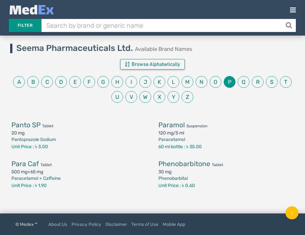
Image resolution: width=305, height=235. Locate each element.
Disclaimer (116, 224)
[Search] (289, 25)
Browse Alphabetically (152, 64)
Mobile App (174, 224)
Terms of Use (144, 224)
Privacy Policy (86, 224)
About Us (57, 224)
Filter (25, 25)
